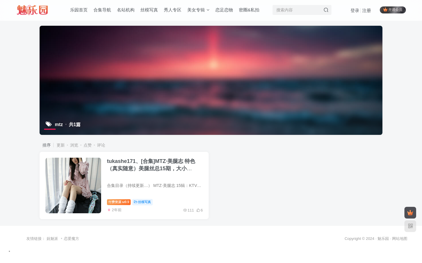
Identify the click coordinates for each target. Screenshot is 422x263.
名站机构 (126, 9)
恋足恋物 (224, 9)
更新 (61, 145)
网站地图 (399, 238)
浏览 (74, 145)
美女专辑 (198, 9)
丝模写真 (149, 9)
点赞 (88, 145)
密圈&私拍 (249, 9)
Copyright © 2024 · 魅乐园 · (368, 238)
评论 (101, 145)
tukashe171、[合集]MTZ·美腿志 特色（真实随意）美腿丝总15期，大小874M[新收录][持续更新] (151, 168)
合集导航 (102, 9)
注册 (366, 10)
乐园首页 (79, 9)
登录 (354, 10)
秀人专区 (172, 9)
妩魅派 (52, 238)
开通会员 (392, 9)
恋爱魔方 (71, 238)
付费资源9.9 (118, 202)
